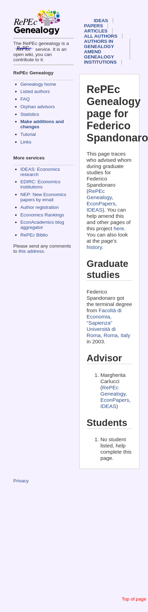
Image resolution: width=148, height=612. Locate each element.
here (119, 228)
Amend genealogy (99, 54)
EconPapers (101, 203)
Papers (93, 25)
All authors (101, 36)
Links (25, 142)
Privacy (21, 480)
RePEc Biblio (34, 235)
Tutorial (28, 134)
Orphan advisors (37, 106)
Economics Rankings (42, 214)
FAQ (25, 99)
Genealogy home (38, 84)
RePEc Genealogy (99, 194)
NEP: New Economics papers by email (43, 197)
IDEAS (101, 20)
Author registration (39, 207)
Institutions (100, 62)
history (94, 247)
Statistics (29, 114)
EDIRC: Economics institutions (40, 184)
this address (31, 251)
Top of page (134, 599)
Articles (96, 31)
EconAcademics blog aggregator (42, 225)
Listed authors (35, 91)
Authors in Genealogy (99, 44)
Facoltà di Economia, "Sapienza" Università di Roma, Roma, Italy (108, 322)
